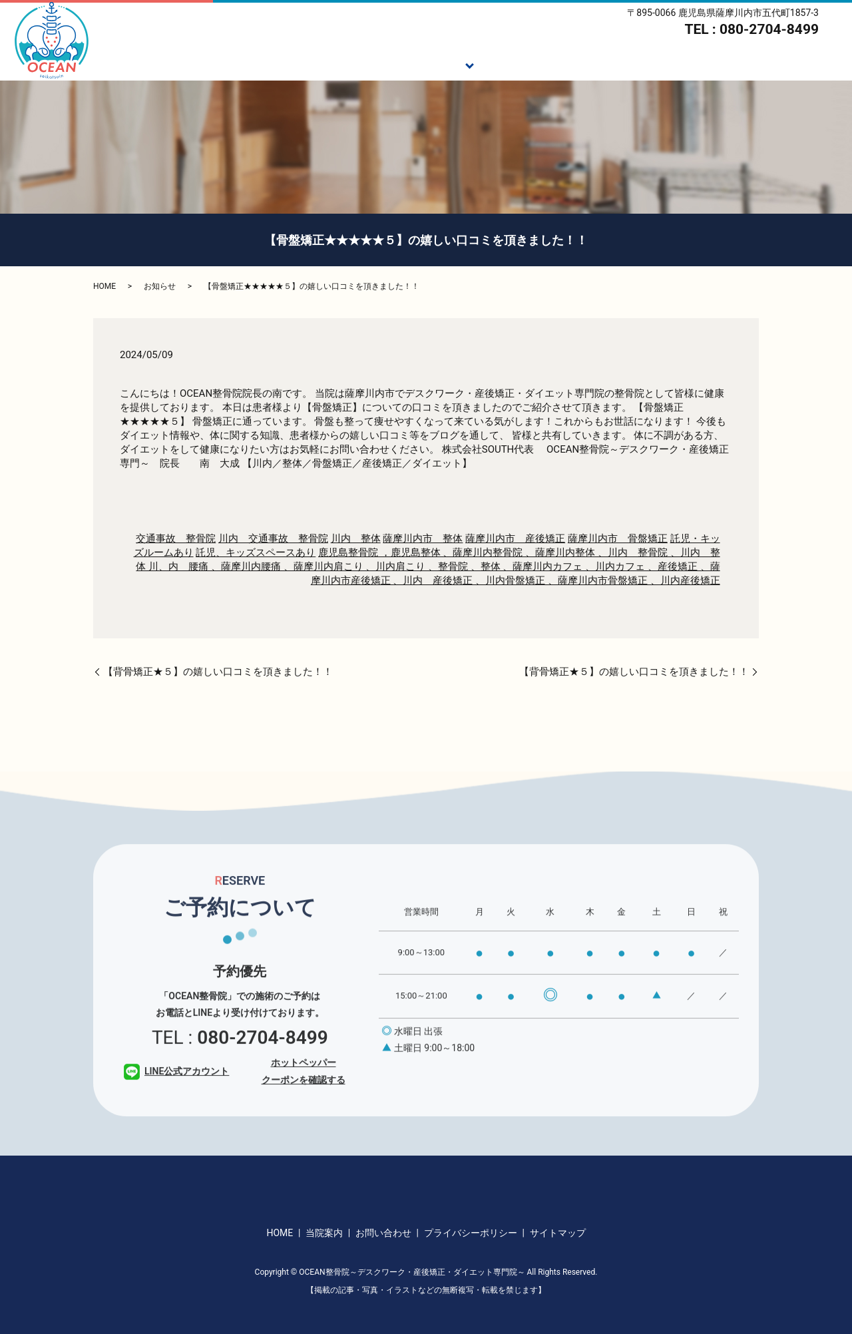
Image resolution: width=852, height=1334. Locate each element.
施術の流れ (511, 64)
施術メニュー (429, 64)
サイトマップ (558, 1232)
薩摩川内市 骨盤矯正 (618, 539)
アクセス (818, 64)
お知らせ (160, 286)
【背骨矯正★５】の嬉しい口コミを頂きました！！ (218, 672)
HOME (298, 64)
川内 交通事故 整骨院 (273, 539)
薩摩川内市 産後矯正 (515, 539)
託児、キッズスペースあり (256, 552)
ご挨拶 (356, 64)
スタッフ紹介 (672, 64)
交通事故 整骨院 (176, 539)
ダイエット (589, 64)
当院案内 (750, 64)
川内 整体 (356, 539)
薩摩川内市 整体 (423, 539)
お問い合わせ (383, 1232)
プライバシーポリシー (470, 1232)
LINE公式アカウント (176, 1097)
